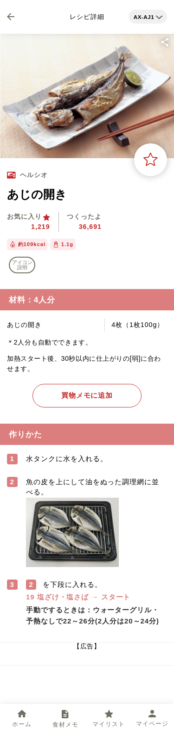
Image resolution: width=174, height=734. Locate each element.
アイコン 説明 (22, 264)
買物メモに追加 (87, 395)
